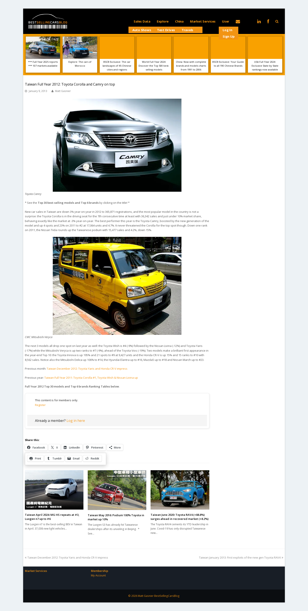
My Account (98, 575)
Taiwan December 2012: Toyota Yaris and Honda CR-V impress (87, 369)
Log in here (75, 420)
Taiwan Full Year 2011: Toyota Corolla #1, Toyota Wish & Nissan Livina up (91, 378)
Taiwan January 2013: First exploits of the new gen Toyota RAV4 (241, 557)
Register (40, 405)
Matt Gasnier (63, 91)
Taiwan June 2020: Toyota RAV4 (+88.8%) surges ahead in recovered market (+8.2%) (179, 517)
